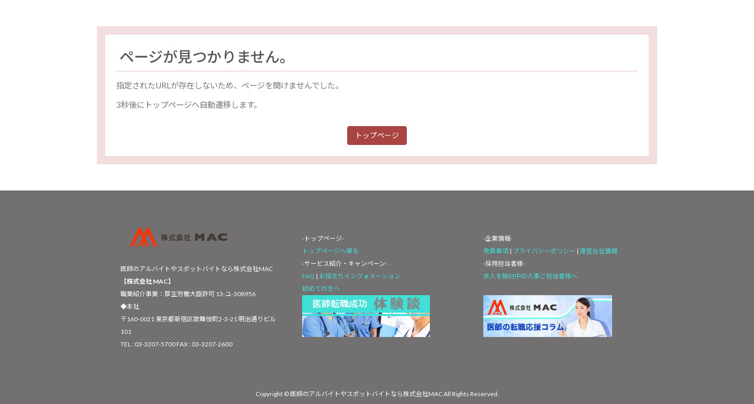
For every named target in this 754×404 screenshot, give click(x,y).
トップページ (377, 135)
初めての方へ (321, 289)
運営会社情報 (598, 251)
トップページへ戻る (330, 251)
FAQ (308, 276)
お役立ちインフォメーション (360, 276)
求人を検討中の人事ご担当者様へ (530, 276)
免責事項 (495, 251)
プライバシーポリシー (544, 251)
